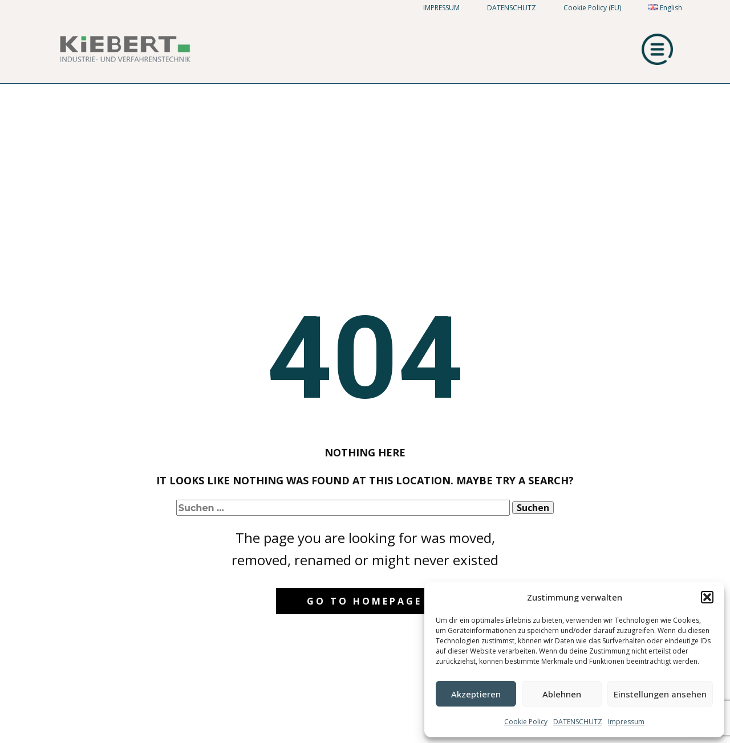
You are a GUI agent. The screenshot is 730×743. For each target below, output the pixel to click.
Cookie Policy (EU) (592, 8)
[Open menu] (658, 49)
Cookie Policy (526, 721)
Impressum (626, 721)
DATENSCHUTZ (577, 721)
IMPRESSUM (441, 8)
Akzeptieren (476, 694)
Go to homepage (364, 601)
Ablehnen (561, 694)
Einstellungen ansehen (660, 694)
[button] (707, 597)
